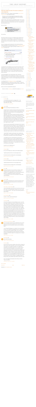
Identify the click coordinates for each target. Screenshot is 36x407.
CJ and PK (5, 98)
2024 (28, 11)
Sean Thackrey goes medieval (30, 152)
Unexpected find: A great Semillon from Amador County (31, 65)
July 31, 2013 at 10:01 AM (9, 240)
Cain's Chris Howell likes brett (30, 119)
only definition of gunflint (21, 45)
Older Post (23, 265)
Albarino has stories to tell (29, 139)
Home (13, 265)
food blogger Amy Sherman (12, 81)
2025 (28, 10)
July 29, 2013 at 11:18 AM (9, 198)
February (29, 78)
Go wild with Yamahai (29, 162)
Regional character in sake (29, 163)
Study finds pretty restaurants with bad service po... (31, 37)
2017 (28, 21)
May (28, 74)
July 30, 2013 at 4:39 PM (8, 235)
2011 (28, 83)
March (29, 77)
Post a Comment (3, 263)
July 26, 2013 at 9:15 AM (8, 156)
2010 (28, 84)
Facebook (22, 88)
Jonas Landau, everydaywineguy (8, 186)
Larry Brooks (5, 200)
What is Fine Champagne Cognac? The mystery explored (31, 62)
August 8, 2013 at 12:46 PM (9, 261)
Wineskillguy (5, 237)
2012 (28, 81)
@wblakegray (10, 88)
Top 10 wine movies (29, 146)
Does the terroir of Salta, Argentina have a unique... (31, 52)
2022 (28, 14)
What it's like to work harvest (30, 145)
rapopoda (5, 106)
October (29, 31)
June (28, 73)
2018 (28, 20)
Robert (5, 168)
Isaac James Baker (6, 195)
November (29, 29)
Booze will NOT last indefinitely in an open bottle (31, 46)
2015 (28, 24)
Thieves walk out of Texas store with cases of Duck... (30, 58)
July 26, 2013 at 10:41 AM (9, 176)
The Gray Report (18, 4)
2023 (28, 13)
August (29, 33)
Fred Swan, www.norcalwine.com (8, 221)
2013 (28, 27)
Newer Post (2, 265)
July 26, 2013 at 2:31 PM (8, 184)
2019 (28, 18)
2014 (28, 25)
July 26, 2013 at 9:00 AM (8, 146)
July (28, 35)
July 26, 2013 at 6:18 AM (8, 103)
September (29, 32)
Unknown (5, 179)
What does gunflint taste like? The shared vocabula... (31, 41)
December (29, 28)
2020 (28, 17)
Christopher (5, 149)
